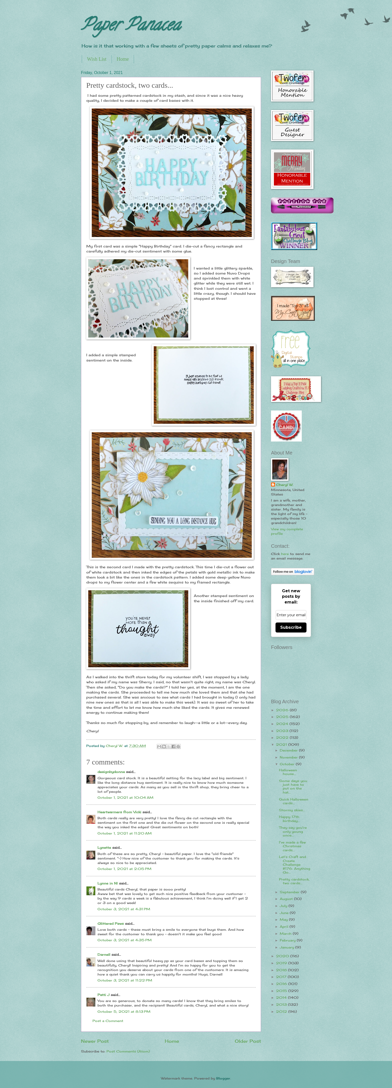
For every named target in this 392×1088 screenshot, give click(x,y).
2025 (283, 717)
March (286, 934)
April (285, 926)
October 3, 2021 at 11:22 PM (125, 980)
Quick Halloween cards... (293, 801)
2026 (283, 710)
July (284, 906)
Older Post (248, 1041)
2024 (283, 724)
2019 (282, 963)
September (290, 892)
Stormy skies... (292, 810)
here (285, 554)
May (284, 920)
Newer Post (95, 1041)
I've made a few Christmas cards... (292, 846)
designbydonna (111, 772)
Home (123, 59)
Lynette (104, 848)
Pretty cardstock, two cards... (294, 881)
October (288, 764)
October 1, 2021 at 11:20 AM (125, 833)
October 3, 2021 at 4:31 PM (124, 909)
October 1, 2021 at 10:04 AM (126, 798)
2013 (282, 1004)
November (289, 757)
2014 (282, 998)
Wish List (96, 59)
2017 (282, 977)
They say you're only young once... (293, 831)
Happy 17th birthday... (289, 818)
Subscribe (291, 627)
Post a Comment (107, 1021)
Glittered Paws (111, 924)
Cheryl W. (284, 485)
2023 (283, 731)
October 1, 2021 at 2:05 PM (125, 869)
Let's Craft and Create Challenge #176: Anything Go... (294, 864)
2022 (283, 738)
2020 (283, 956)
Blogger (223, 1078)
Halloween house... (288, 772)
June (285, 913)
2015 (282, 991)
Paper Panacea (130, 26)
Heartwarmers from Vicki (119, 812)
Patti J (104, 995)
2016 (282, 984)
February (288, 940)
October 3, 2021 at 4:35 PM (125, 940)
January (287, 947)
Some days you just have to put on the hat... (293, 786)
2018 (282, 970)
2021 (282, 744)
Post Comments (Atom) (128, 1051)
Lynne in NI (108, 883)
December (289, 750)
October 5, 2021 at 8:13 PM (124, 1012)
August (287, 899)
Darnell (104, 954)
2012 (282, 1012)
